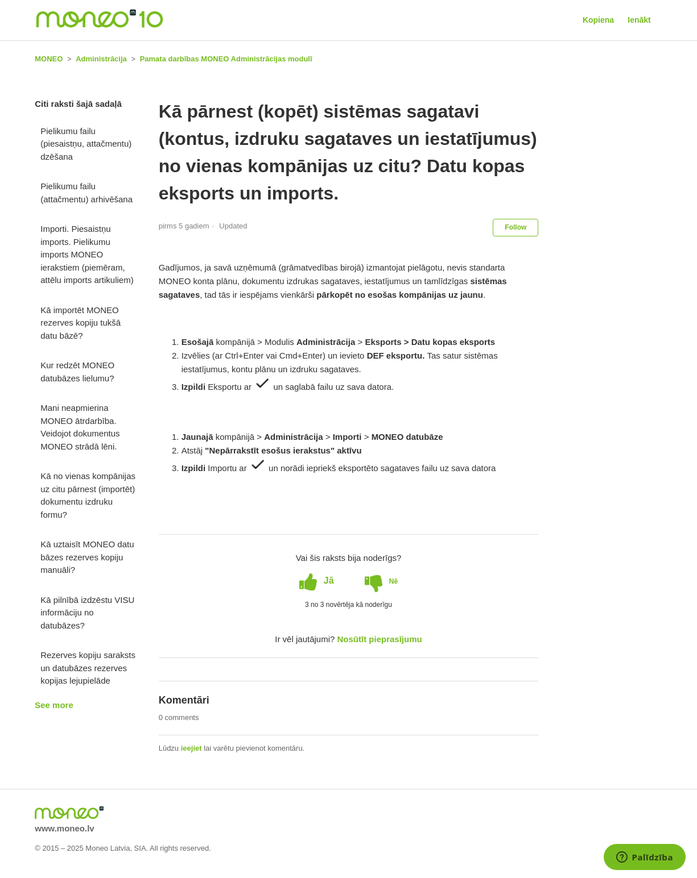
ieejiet (191, 748)
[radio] (316, 581)
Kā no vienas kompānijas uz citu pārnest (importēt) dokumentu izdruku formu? (87, 495)
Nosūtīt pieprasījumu (379, 639)
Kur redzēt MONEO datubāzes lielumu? (77, 371)
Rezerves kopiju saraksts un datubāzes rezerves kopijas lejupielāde (87, 667)
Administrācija (101, 59)
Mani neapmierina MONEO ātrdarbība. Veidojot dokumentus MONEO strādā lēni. (79, 427)
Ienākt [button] (639, 19)
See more (54, 705)
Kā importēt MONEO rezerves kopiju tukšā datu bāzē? (80, 322)
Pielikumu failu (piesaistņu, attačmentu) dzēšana (85, 143)
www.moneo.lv (64, 828)
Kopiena (598, 19)
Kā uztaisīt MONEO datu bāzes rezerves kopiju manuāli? (87, 557)
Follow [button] (515, 227)
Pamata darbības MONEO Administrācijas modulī (226, 59)
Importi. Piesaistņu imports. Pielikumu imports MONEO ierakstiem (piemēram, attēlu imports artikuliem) (86, 254)
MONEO (49, 59)
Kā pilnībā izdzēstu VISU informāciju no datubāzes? (87, 612)
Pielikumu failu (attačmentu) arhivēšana (86, 192)
